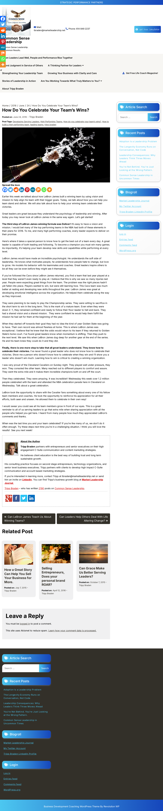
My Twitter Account (130, 206)
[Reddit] (16, 189)
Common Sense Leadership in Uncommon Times (136, 177)
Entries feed (126, 239)
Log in (122, 234)
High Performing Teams (51, 121)
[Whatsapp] (43, 189)
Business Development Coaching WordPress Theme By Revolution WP (81, 806)
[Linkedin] (21, 189)
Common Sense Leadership (16, 40)
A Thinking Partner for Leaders (65, 65)
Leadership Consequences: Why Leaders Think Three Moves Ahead (137, 158)
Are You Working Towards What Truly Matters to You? (70, 80)
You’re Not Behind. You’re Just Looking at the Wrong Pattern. (136, 168)
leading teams (36, 124)
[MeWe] (32, 189)
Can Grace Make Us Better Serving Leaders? (92, 572)
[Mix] (38, 189)
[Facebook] (4, 189)
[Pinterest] (27, 189)
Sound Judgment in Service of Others (22, 65)
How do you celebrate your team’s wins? (82, 121)
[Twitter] (10, 189)
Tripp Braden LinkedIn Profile (135, 211)
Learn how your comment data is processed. (72, 630)
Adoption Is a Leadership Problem (138, 141)
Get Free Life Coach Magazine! (140, 73)
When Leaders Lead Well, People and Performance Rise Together (37, 57)
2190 (41, 488)
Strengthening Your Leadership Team (22, 73)
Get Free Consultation (147, 29)
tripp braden (50, 124)
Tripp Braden (36, 116)
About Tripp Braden (13, 88)
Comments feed (128, 245)
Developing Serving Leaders (26, 121)
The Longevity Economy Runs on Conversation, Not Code (137, 148)
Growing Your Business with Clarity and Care (72, 73)
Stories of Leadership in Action (19, 80)
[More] (49, 189)
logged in (25, 623)
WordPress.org (127, 250)
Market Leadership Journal (134, 200)
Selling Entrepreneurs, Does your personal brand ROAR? (53, 576)
